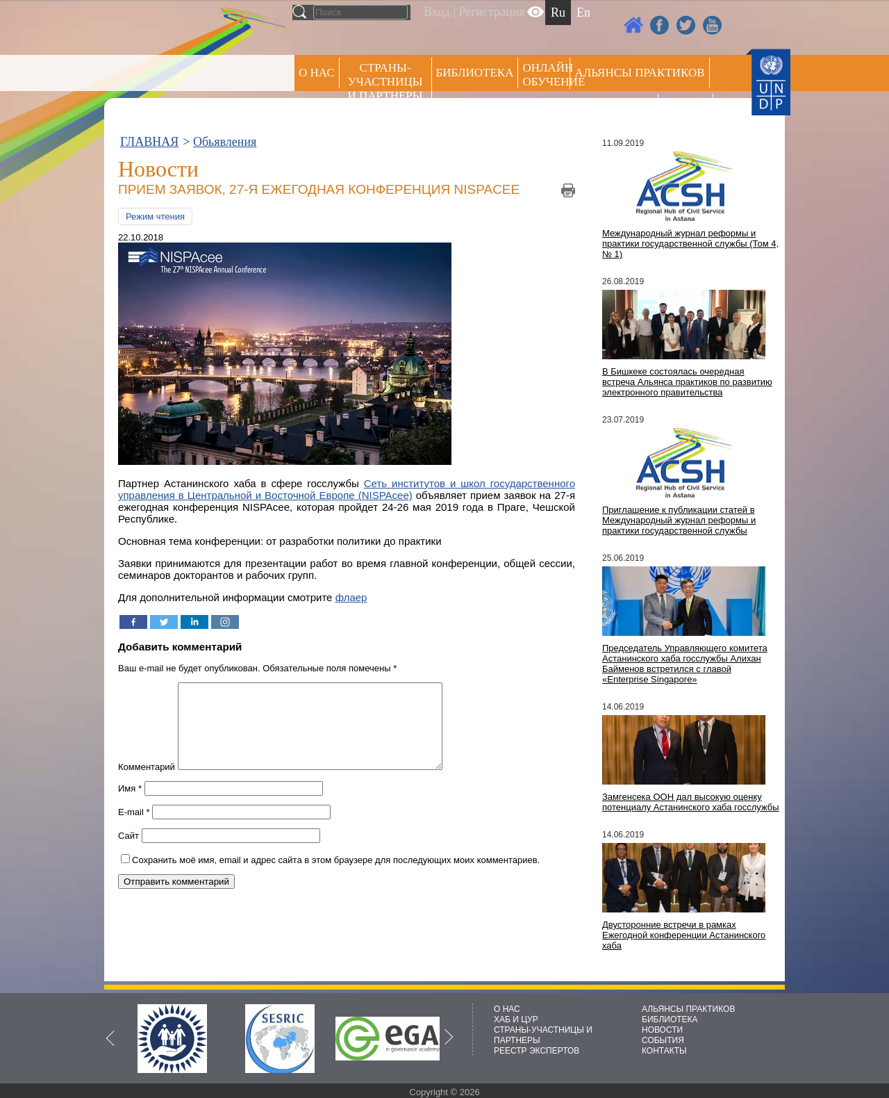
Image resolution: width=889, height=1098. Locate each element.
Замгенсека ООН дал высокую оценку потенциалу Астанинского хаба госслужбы (690, 802)
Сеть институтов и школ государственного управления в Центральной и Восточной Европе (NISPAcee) (346, 489)
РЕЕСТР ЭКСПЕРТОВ (688, 110)
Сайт (128, 852)
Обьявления (224, 142)
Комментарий (146, 783)
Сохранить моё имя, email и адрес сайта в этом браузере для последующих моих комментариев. (336, 876)
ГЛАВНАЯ (149, 142)
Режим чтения (155, 216)
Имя (130, 805)
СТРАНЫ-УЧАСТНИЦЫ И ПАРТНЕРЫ (385, 81)
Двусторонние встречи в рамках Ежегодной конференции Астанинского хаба (683, 935)
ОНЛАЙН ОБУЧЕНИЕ (546, 74)
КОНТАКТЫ (664, 1051)
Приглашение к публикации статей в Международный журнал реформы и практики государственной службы (679, 520)
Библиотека (475, 72)
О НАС (317, 72)
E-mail (134, 829)
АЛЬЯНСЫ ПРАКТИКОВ (688, 1009)
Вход (437, 12)
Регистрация (491, 12)
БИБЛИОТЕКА (670, 1019)
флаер (351, 597)
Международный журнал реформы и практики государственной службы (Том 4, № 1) (690, 243)
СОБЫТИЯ (663, 1040)
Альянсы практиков (639, 72)
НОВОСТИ (662, 1030)
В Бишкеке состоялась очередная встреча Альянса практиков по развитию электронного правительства (687, 382)
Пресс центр (614, 108)
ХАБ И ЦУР (516, 1019)
